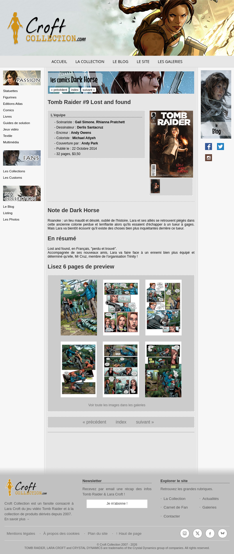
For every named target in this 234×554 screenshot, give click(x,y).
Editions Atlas (13, 103)
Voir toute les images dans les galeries (116, 405)
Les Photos (11, 219)
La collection (89, 61)
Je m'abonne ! (116, 503)
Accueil (59, 61)
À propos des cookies (61, 533)
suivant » (88, 89)
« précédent (59, 89)
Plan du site (98, 533)
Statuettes (10, 91)
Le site (143, 61)
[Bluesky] (222, 533)
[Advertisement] (121, 454)
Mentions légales (21, 533)
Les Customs (12, 177)
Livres (7, 116)
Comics (8, 110)
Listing (8, 213)
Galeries (209, 507)
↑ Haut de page (129, 533)
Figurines (9, 97)
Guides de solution (16, 123)
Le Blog (8, 206)
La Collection (175, 499)
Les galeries (170, 61)
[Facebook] (210, 533)
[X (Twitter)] (197, 533)
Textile (7, 135)
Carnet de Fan (176, 507)
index (75, 89)
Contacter (172, 516)
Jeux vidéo (11, 129)
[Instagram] (184, 533)
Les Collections (14, 171)
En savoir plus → (17, 519)
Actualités (210, 499)
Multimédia (11, 142)
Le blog (120, 61)
